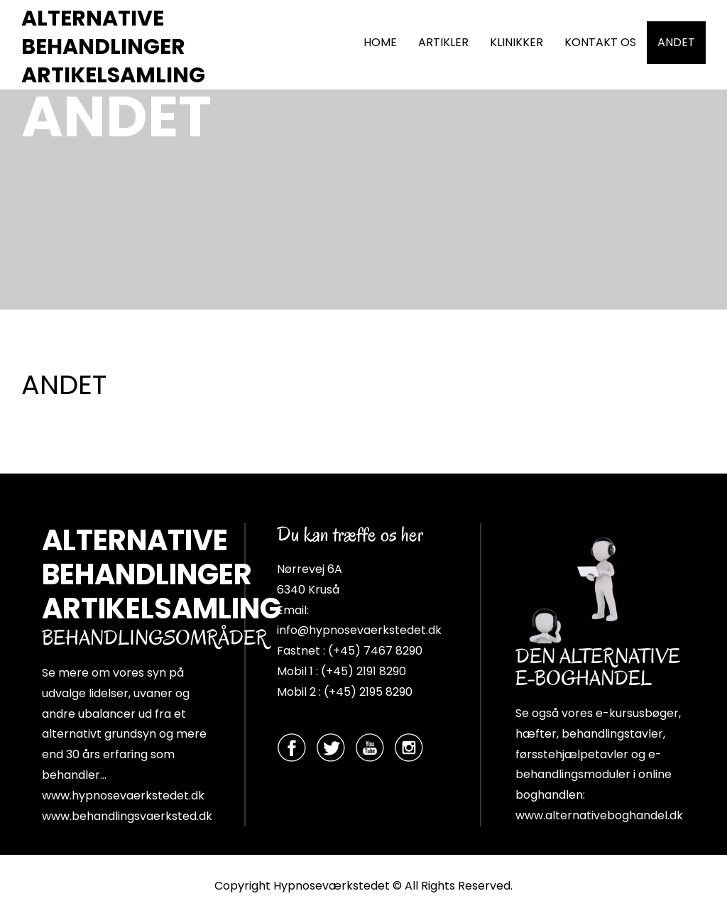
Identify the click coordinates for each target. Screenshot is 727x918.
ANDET (676, 42)
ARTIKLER (443, 42)
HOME (380, 42)
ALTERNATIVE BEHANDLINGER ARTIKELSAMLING (113, 46)
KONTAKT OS (600, 42)
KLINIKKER (516, 42)
